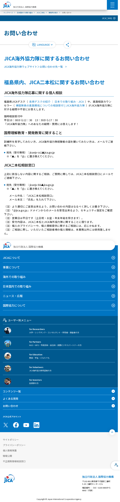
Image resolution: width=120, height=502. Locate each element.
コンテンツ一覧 (12, 391)
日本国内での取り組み (17, 286)
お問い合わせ (10, 406)
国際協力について (14, 305)
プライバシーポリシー (14, 445)
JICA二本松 (107, 18)
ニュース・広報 (13, 296)
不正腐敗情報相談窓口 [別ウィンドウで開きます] (14, 461)
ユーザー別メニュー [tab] (17, 320)
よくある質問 (10, 398)
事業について (11, 267)
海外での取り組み (14, 277)
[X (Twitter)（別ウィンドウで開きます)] (6, 425)
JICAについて (11, 258)
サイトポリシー (11, 439)
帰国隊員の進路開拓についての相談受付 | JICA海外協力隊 (50, 105)
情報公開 (7, 456)
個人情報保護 (10, 450)
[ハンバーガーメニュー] (112, 3)
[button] (42, 45)
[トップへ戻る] (112, 432)
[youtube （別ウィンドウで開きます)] (26, 425)
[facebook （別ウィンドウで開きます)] (16, 425)
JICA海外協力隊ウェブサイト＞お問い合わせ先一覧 (36, 66)
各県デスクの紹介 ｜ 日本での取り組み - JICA (56, 101)
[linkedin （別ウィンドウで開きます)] (36, 425)
